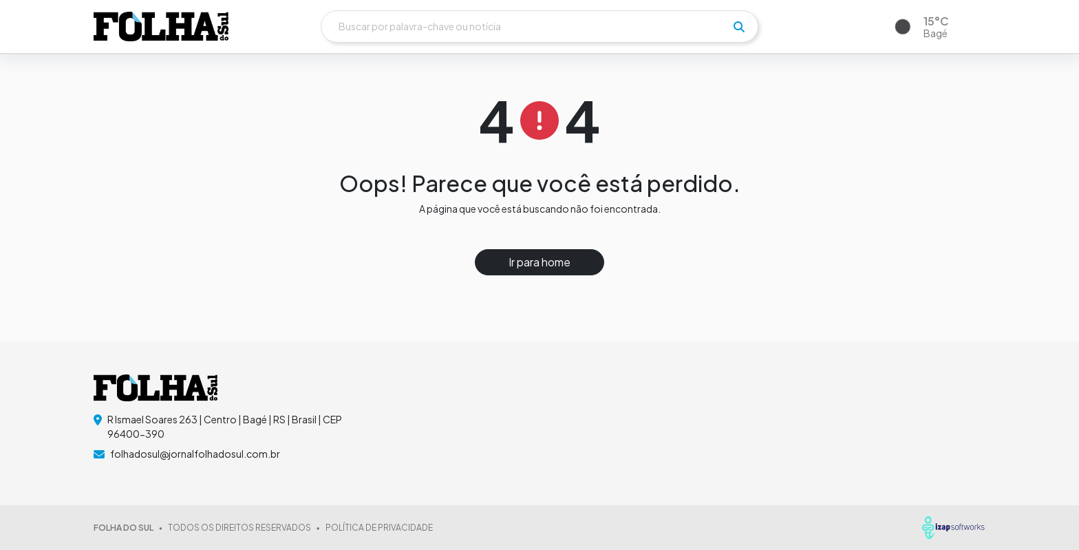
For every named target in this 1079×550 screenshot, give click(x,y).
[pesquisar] (739, 27)
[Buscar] (539, 26)
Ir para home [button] (539, 262)
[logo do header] (161, 26)
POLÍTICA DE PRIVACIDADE (379, 527)
